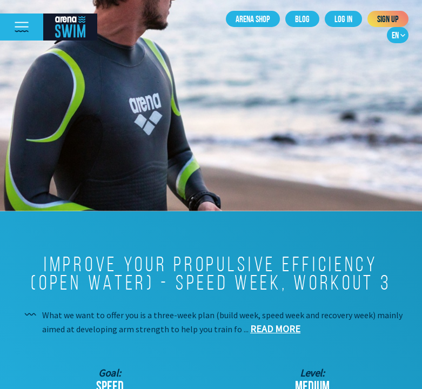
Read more (275, 329)
